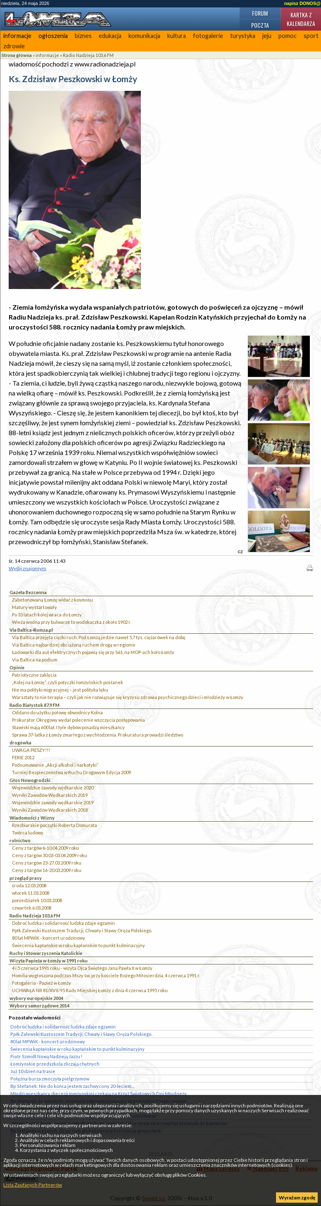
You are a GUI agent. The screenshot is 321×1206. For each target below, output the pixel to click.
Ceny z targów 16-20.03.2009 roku (46, 870)
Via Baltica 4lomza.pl (31, 630)
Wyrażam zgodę (297, 1197)
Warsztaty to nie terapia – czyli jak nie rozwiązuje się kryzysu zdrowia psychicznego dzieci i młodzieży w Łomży (127, 697)
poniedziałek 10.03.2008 (37, 900)
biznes (83, 35)
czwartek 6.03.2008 (31, 907)
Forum (260, 13)
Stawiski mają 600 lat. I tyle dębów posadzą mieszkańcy (68, 727)
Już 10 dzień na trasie (32, 1071)
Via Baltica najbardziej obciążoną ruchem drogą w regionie (74, 644)
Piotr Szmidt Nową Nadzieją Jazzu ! (46, 1056)
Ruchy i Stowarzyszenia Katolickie (46, 953)
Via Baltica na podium (34, 659)
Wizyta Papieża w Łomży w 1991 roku (49, 960)
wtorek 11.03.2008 (30, 893)
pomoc (287, 35)
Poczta (260, 25)
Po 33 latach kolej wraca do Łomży (47, 614)
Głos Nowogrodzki (30, 780)
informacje (17, 35)
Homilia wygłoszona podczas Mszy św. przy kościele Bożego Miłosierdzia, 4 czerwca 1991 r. (106, 975)
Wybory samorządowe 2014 (39, 1005)
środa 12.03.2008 (29, 885)
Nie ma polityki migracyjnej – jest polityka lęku (60, 689)
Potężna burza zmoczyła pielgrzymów (49, 1078)
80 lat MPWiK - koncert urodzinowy (48, 938)
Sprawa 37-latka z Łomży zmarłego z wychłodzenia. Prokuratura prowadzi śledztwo (97, 734)
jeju (266, 35)
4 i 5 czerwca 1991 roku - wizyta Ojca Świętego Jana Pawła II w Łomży (82, 968)
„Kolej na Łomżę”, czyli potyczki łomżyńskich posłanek (67, 682)
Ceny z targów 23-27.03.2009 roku (46, 862)
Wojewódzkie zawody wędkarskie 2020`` (54, 787)
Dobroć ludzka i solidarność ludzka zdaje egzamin (63, 923)
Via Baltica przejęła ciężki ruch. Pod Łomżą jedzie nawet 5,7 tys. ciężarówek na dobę (98, 637)
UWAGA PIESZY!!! (31, 750)
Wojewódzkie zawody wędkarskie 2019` (53, 802)
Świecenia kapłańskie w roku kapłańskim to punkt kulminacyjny (78, 945)
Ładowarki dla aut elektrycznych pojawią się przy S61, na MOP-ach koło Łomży (93, 652)
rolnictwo (20, 840)
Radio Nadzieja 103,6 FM (88, 55)
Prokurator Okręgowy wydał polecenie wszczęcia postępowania (78, 720)
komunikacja (144, 35)
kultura (176, 35)
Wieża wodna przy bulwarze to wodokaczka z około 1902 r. (71, 622)
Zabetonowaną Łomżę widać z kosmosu (52, 599)
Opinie (17, 667)
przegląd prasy (26, 878)
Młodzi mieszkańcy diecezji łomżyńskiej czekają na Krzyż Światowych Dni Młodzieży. (98, 1093)
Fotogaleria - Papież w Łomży (41, 983)
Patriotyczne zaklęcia (34, 675)
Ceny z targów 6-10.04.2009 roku (45, 848)
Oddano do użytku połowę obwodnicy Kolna (57, 712)
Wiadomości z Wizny (32, 817)
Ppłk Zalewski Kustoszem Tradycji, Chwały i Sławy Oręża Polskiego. (82, 930)
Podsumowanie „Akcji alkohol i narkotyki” (55, 765)
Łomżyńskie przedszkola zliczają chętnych (55, 1063)
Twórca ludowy (27, 832)
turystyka (242, 35)
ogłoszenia (53, 35)
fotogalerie (208, 35)
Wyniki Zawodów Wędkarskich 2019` (50, 795)
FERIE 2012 (23, 757)
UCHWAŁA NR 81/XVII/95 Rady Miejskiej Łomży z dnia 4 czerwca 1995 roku (90, 990)
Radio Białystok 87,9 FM (34, 705)
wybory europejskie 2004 (36, 998)
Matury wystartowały (34, 607)
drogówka (20, 742)
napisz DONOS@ (302, 3)
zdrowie (14, 46)
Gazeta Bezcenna (28, 592)
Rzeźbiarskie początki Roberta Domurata (54, 825)
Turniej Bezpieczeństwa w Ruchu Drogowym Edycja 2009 (71, 772)
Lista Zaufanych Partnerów (32, 1185)
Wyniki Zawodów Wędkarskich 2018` (50, 810)
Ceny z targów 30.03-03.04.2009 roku (49, 855)
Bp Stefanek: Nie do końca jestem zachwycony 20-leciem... (72, 1086)
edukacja (110, 35)
